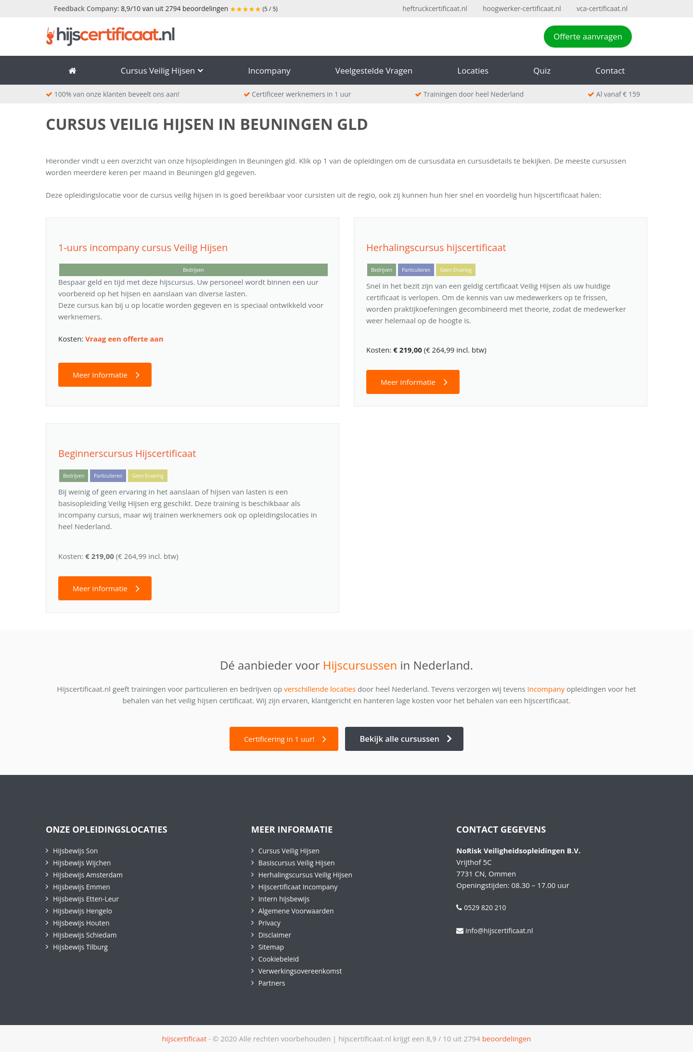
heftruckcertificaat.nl (434, 8)
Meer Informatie (100, 375)
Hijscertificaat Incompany (298, 886)
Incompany (269, 70)
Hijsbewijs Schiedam (84, 934)
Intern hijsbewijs (284, 898)
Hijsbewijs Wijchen (82, 862)
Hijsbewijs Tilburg (80, 946)
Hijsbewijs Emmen (81, 886)
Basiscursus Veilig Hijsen (296, 862)
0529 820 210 (485, 907)
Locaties (472, 70)
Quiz (542, 70)
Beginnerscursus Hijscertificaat (127, 453)
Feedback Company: (86, 8)
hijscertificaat (184, 1038)
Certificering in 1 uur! (279, 739)
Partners (271, 983)
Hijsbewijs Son (75, 850)
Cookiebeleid (278, 958)
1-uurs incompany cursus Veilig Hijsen (143, 247)
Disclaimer (274, 934)
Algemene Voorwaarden (296, 910)
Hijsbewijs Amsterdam (88, 874)
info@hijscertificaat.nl (499, 930)
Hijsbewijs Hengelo (82, 910)
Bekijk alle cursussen (399, 738)
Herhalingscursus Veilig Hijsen (305, 874)
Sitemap (271, 946)
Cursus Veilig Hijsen (162, 70)
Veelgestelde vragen (373, 70)
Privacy (269, 922)
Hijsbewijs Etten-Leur (86, 898)
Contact (610, 70)
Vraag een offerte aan (124, 338)
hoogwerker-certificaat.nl (522, 8)
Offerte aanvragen (587, 36)
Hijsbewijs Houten (81, 922)
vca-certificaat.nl (602, 8)
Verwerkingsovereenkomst (300, 971)
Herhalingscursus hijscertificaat (436, 247)
